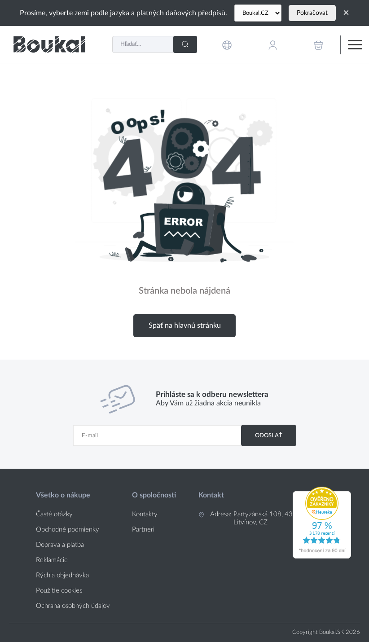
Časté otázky (54, 514)
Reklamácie (52, 560)
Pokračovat (312, 13)
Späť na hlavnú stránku (185, 325)
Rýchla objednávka (62, 575)
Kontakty (145, 514)
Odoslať (268, 435)
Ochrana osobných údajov (73, 605)
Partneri (143, 529)
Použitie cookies (59, 590)
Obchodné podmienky (67, 529)
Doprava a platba (60, 544)
